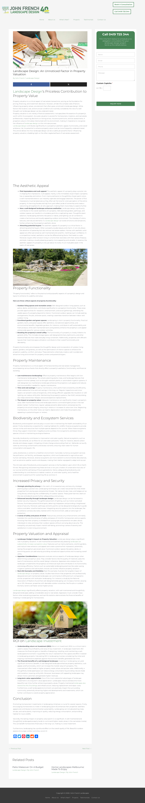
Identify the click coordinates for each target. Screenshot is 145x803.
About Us (51, 20)
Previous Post (15, 748)
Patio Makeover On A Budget (28, 767)
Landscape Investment (44, 641)
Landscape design (19, 126)
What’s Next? (64, 20)
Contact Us (101, 20)
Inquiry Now (115, 104)
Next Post (86, 748)
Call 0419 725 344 (115, 34)
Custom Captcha (104, 83)
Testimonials (88, 20)
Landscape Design (32, 78)
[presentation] (112, 100)
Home (41, 20)
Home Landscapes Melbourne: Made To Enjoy (67, 768)
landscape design (31, 123)
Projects (76, 20)
